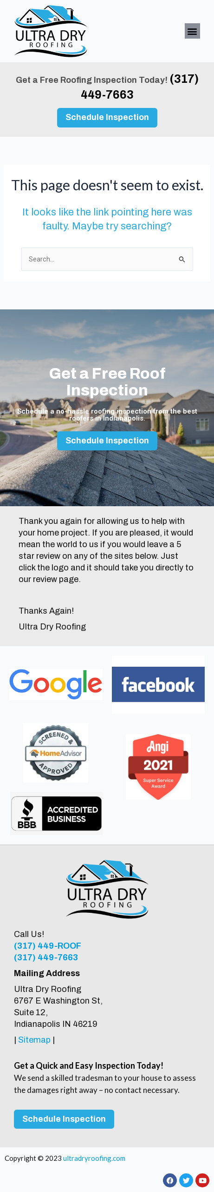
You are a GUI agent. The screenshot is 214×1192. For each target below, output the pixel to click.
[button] (192, 31)
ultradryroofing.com (94, 1158)
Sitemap (34, 1040)
